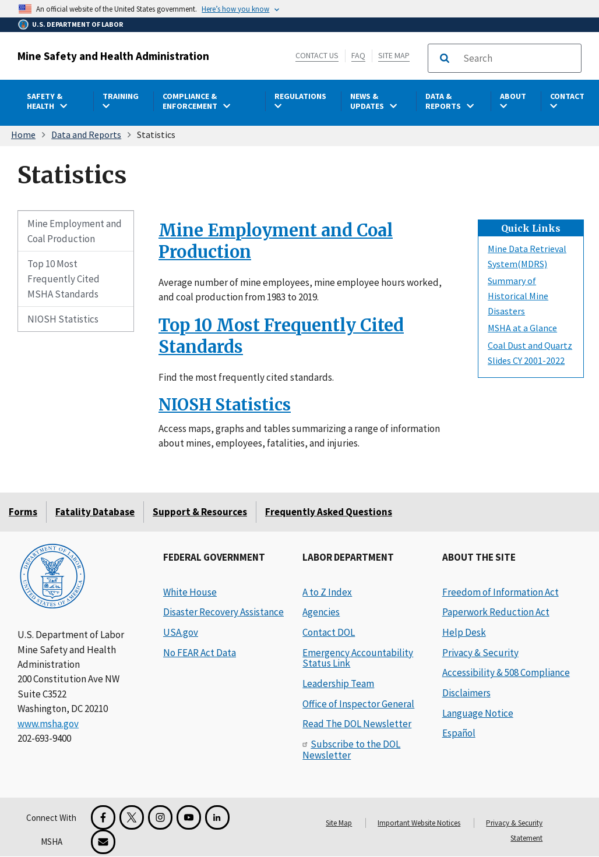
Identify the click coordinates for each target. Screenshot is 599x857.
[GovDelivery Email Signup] (103, 842)
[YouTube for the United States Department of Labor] (189, 817)
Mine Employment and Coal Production (74, 231)
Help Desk (464, 632)
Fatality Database (95, 511)
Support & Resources (200, 511)
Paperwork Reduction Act (495, 611)
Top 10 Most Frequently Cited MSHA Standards (63, 278)
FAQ (358, 55)
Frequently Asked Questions (328, 511)
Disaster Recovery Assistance (223, 611)
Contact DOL (328, 632)
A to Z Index (327, 592)
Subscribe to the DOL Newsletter (351, 750)
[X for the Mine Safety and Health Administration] (131, 817)
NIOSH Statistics (62, 319)
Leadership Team (338, 683)
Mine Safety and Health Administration (113, 56)
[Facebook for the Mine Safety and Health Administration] (103, 817)
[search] (519, 58)
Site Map (394, 55)
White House (190, 592)
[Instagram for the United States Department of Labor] (160, 817)
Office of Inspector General (358, 703)
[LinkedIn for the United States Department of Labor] (217, 817)
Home (23, 134)
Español (458, 733)
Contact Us (317, 55)
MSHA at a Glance (522, 328)
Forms (23, 511)
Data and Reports (86, 134)
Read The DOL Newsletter (356, 723)
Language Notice (477, 713)
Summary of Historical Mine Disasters (518, 296)
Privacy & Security (480, 652)
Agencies (321, 611)
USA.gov (180, 632)
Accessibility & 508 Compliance (506, 672)
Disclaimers (466, 692)
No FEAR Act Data (199, 652)
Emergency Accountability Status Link (357, 658)
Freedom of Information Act (500, 592)
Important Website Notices (419, 823)
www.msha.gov (48, 723)
